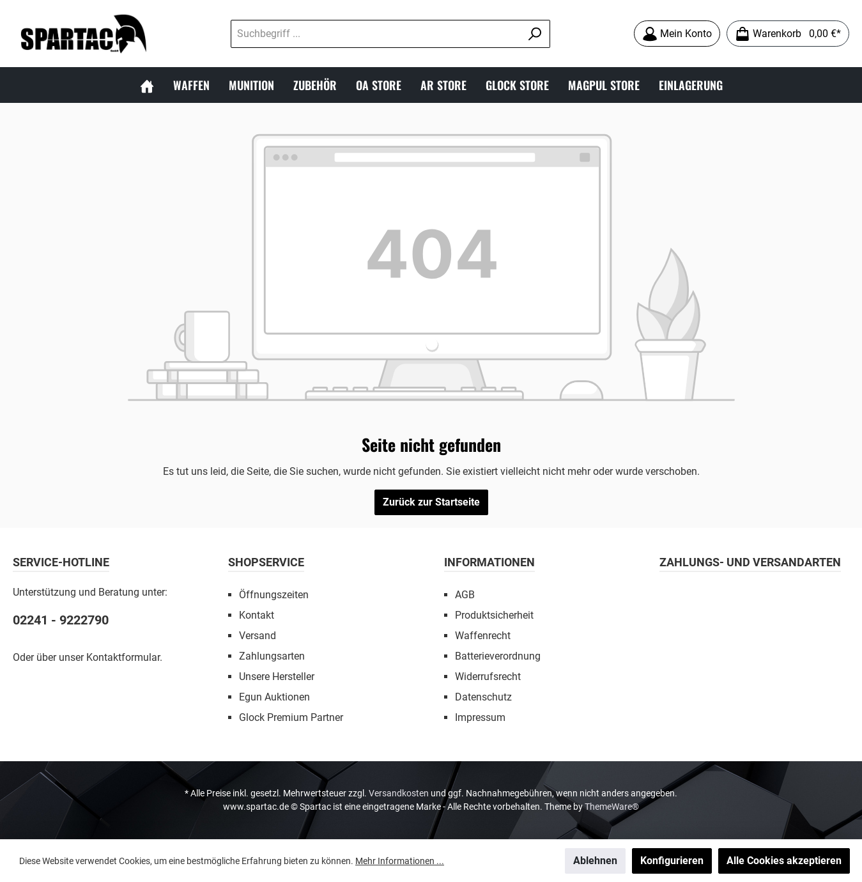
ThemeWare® (612, 806)
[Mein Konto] (677, 33)
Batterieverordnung (498, 656)
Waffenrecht (483, 636)
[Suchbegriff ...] (376, 34)
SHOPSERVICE (266, 562)
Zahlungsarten (272, 656)
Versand (257, 636)
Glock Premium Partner (291, 717)
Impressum (480, 717)
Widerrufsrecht (488, 676)
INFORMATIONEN (489, 562)
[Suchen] (535, 34)
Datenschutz (483, 697)
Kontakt (256, 615)
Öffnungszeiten (274, 595)
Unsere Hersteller (276, 676)
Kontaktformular (123, 657)
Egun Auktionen (274, 697)
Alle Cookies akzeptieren (784, 861)
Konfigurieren (672, 861)
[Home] (147, 85)
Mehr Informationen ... (399, 861)
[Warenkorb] (788, 33)
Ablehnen (595, 861)
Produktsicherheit (494, 615)
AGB (465, 595)
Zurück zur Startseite (431, 502)
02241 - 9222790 (61, 620)
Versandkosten (399, 793)
